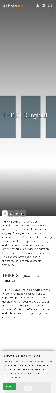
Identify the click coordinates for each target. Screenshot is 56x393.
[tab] (5, 213)
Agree (9, 386)
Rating (50, 14)
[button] (50, 5)
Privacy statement (13, 377)
